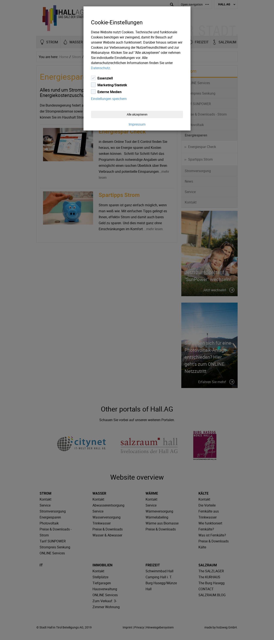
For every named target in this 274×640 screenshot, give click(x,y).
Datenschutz (100, 68)
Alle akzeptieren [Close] (137, 114)
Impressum (137, 124)
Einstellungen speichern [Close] (109, 98)
